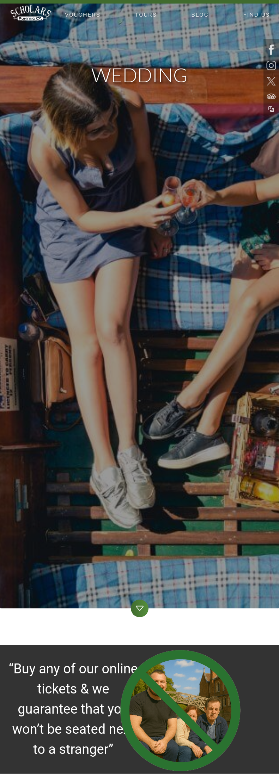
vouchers (82, 14)
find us (256, 14)
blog (200, 14)
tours (146, 14)
